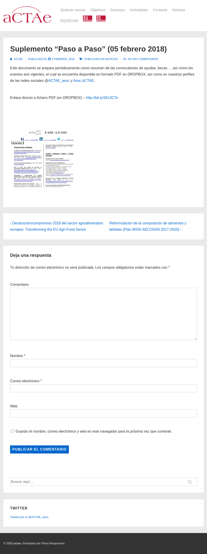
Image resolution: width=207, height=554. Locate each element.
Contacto (160, 10)
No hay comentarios (143, 59)
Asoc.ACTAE (83, 81)
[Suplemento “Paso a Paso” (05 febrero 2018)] (63, 59)
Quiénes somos (73, 10)
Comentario (19, 284)
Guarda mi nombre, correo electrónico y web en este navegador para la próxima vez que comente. (93, 431)
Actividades (139, 10)
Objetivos (97, 10)
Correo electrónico (24, 381)
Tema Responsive (53, 543)
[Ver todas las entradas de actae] (17, 59)
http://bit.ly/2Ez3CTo (102, 98)
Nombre (16, 356)
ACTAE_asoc (59, 81)
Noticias (178, 10)
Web (13, 406)
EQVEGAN (69, 21)
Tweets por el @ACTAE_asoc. (29, 517)
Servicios (117, 10)
